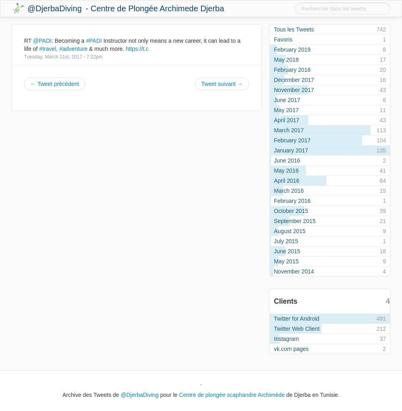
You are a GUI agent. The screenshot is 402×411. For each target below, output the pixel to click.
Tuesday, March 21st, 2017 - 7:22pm (63, 57)
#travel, (48, 49)
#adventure (73, 49)
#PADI (94, 41)
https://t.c (137, 49)
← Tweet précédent (54, 84)
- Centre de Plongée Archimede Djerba (155, 8)
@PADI (42, 41)
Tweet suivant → (222, 84)
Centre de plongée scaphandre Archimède (231, 395)
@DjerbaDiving (54, 8)
